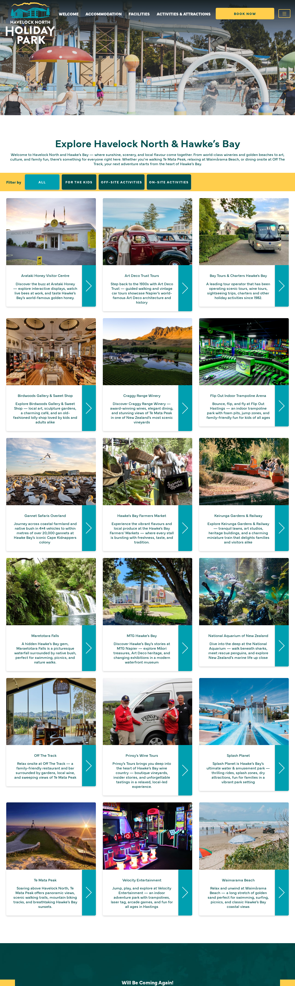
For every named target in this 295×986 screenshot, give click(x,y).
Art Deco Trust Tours (142, 275)
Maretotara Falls (45, 635)
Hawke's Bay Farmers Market (141, 515)
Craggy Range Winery (141, 395)
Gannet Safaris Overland (45, 515)
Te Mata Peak (45, 879)
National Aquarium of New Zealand (238, 635)
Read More (89, 285)
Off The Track (45, 755)
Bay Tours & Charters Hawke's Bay (238, 275)
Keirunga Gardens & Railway (238, 515)
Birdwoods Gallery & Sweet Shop (45, 395)
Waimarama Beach (238, 879)
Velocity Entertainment (141, 879)
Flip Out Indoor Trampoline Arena (238, 395)
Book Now (245, 13)
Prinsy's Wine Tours (142, 755)
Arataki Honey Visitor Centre (45, 275)
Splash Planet (238, 755)
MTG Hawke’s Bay (142, 635)
